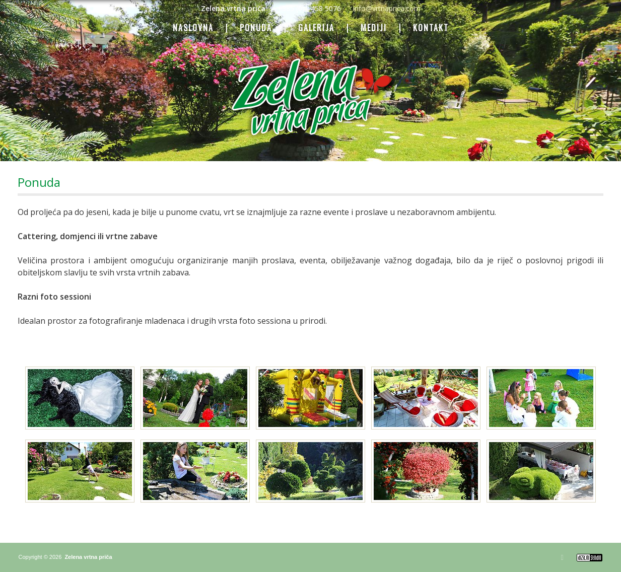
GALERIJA (316, 28)
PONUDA (256, 28)
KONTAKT (431, 28)
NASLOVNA (193, 28)
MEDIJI (374, 28)
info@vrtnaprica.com (387, 8)
